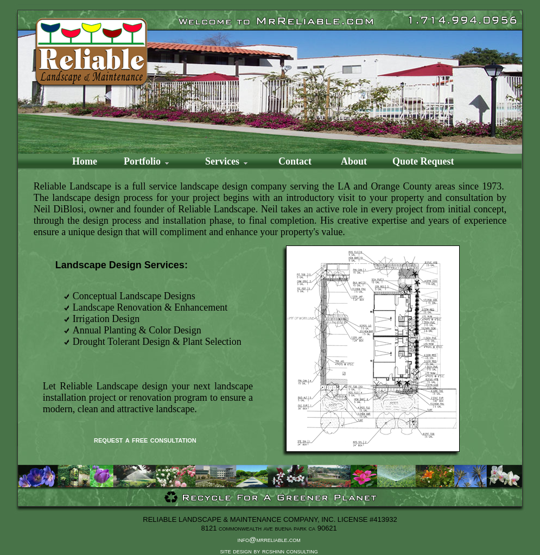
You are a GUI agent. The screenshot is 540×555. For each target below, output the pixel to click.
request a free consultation (145, 439)
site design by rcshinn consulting (270, 551)
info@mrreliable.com (269, 539)
